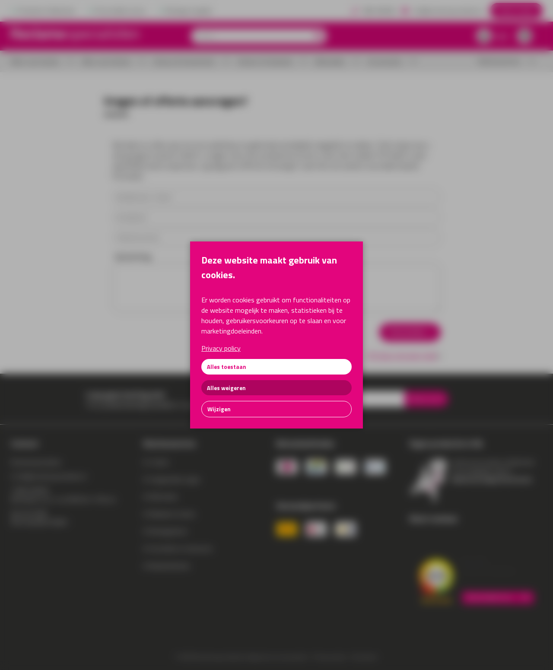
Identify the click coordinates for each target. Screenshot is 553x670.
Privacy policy (221, 348)
